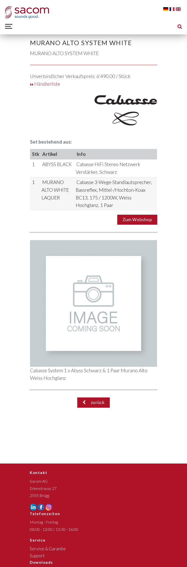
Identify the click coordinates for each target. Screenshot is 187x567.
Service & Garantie (48, 548)
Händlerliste (45, 84)
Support (37, 555)
